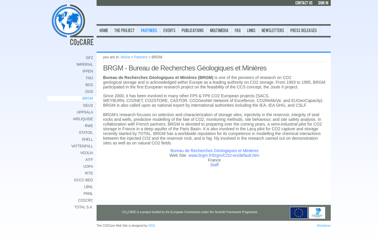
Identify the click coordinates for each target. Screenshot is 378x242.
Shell (87, 139)
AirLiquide (83, 119)
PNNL (88, 194)
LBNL (88, 187)
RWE (89, 126)
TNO (89, 78)
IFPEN (88, 71)
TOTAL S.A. (83, 207)
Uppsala (85, 112)
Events (169, 31)
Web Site (178, 155)
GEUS (88, 105)
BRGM (87, 98)
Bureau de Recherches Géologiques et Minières (214, 150)
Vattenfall (82, 146)
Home (104, 31)
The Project (124, 31)
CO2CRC (85, 200)
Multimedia (219, 31)
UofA (88, 166)
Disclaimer (324, 225)
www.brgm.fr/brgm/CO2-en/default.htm (223, 155)
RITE (89, 173)
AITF (89, 160)
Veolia (86, 153)
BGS (89, 85)
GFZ (89, 58)
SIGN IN (323, 3)
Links (251, 31)
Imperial (84, 64)
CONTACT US (303, 3)
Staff (214, 164)
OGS (89, 92)
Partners (149, 31)
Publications (193, 31)
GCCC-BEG (83, 180)
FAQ (238, 31)
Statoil (86, 133)
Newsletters (273, 31)
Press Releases (303, 31)
